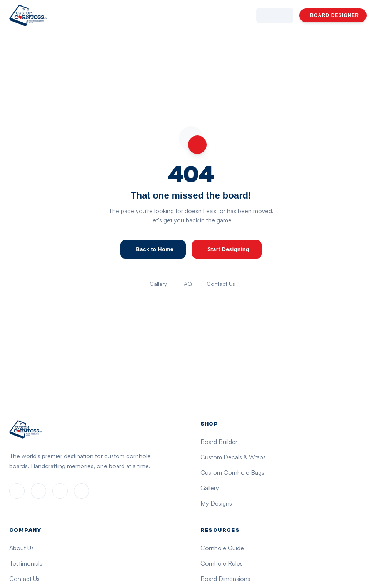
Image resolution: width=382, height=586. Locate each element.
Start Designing (228, 249)
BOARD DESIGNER (334, 15)
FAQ (187, 283)
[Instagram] (38, 491)
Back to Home (154, 249)
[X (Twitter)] (60, 491)
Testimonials (25, 563)
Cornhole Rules (221, 563)
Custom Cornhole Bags (232, 472)
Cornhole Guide (222, 548)
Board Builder (218, 442)
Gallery (158, 283)
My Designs (216, 503)
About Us (21, 548)
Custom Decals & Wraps (233, 457)
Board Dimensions (225, 579)
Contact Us (221, 283)
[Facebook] (17, 491)
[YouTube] (81, 491)
